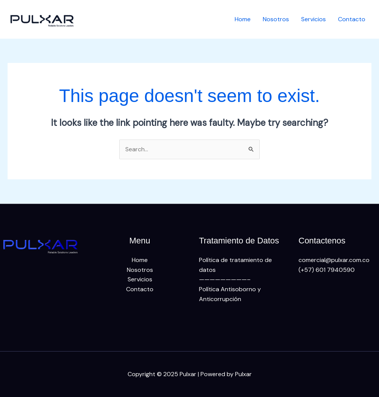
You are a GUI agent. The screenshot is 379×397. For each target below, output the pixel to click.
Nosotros (276, 19)
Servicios (313, 19)
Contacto (351, 19)
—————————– (225, 279)
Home (243, 19)
